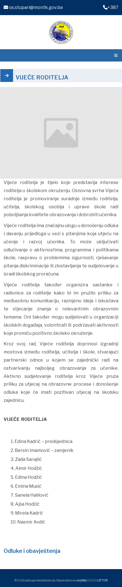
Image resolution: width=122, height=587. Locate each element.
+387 (110, 7)
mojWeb (81, 580)
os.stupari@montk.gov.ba (33, 7)
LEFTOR (102, 580)
